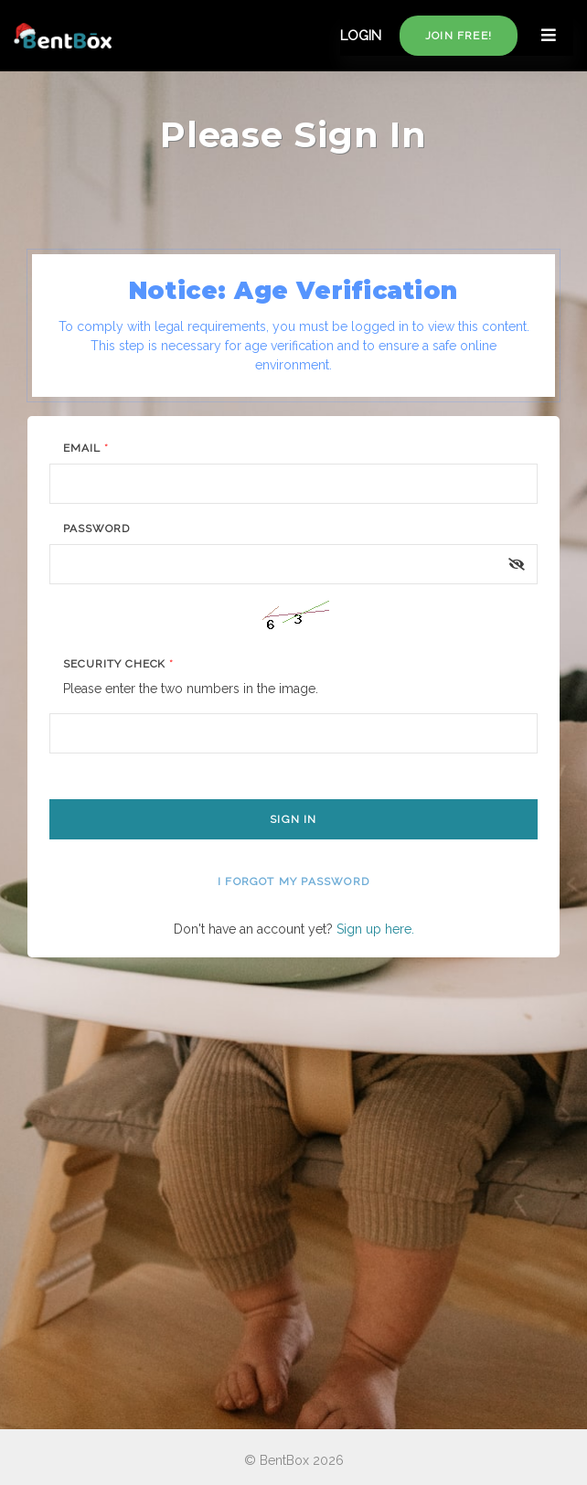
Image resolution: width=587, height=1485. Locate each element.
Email (86, 448)
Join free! (458, 35)
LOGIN (360, 35)
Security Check (118, 663)
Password (96, 528)
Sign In (293, 819)
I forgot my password (293, 881)
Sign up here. (375, 929)
